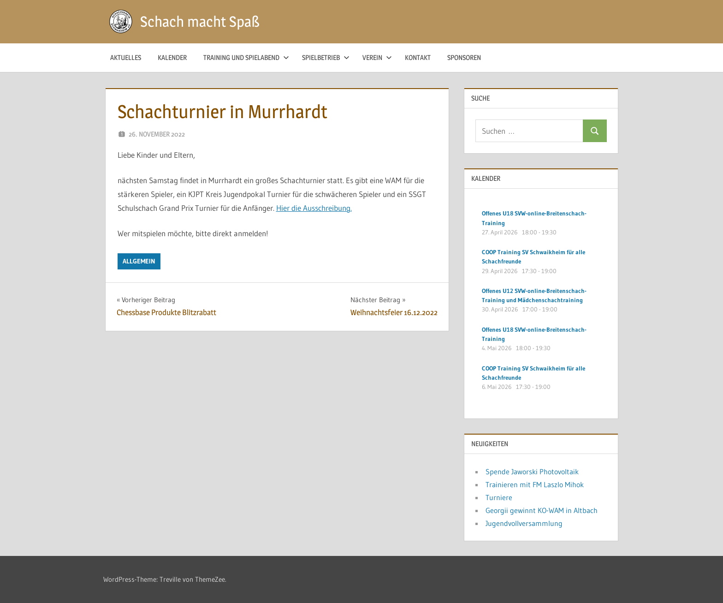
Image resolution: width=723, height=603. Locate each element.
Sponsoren (464, 57)
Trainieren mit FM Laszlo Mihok (535, 484)
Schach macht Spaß (200, 21)
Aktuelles (125, 57)
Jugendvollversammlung (524, 523)
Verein (377, 57)
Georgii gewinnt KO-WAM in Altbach (542, 510)
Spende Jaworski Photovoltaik (532, 471)
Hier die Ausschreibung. (314, 208)
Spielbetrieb (326, 57)
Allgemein (139, 261)
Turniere (499, 497)
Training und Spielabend (246, 57)
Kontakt (418, 57)
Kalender (172, 57)
